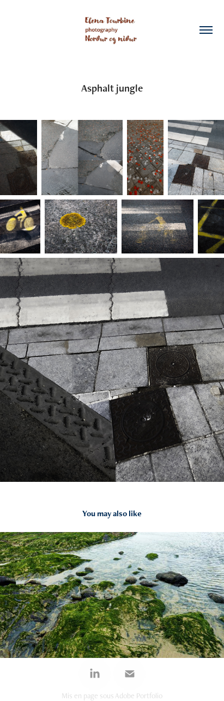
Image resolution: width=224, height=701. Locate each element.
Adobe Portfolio (138, 695)
